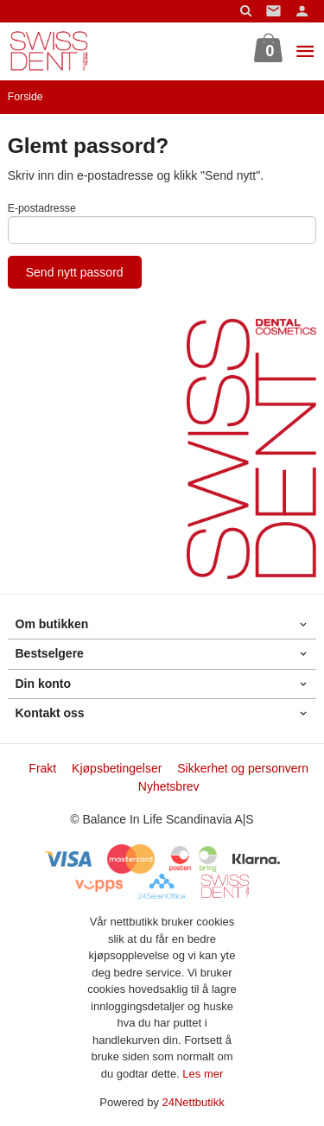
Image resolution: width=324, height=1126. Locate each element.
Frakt (42, 768)
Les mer (202, 1073)
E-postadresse (42, 208)
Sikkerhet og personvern (242, 768)
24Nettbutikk (193, 1102)
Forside (25, 97)
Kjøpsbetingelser (117, 768)
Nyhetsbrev (169, 786)
